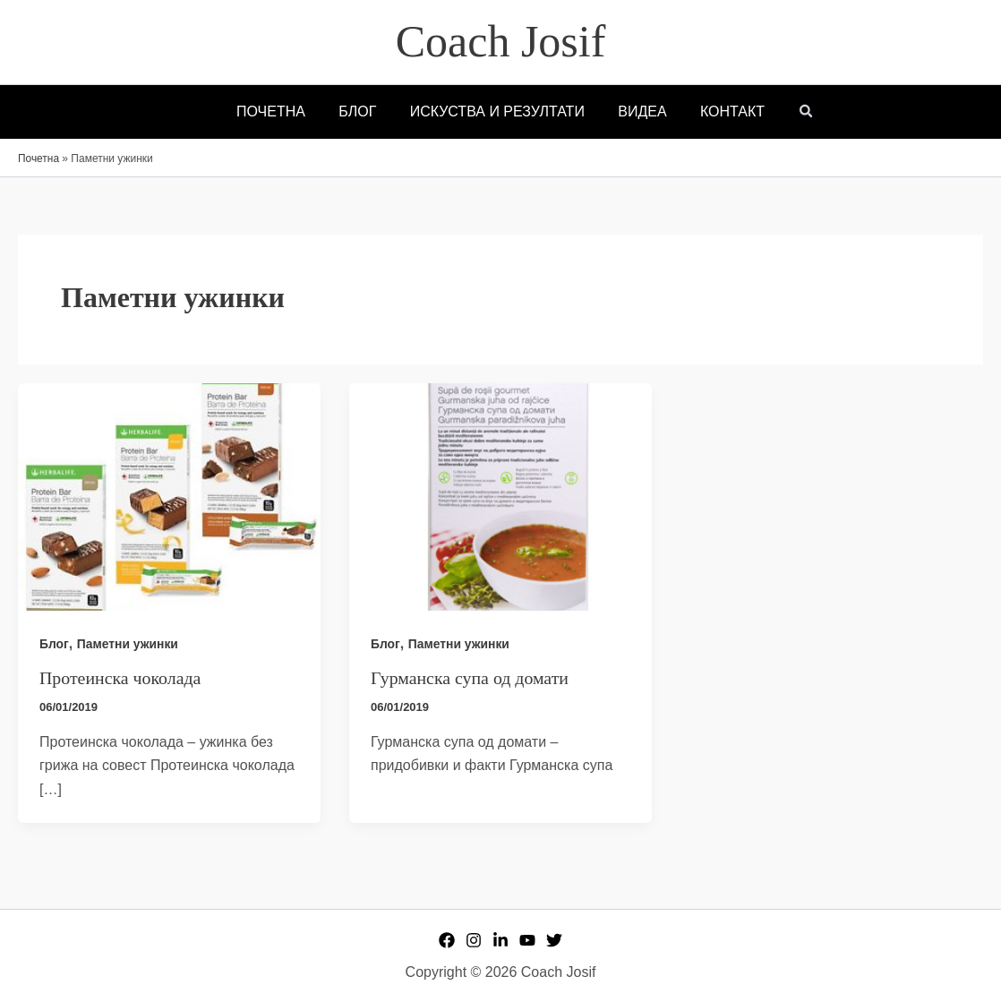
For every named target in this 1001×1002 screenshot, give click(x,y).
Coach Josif (501, 41)
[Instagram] (474, 940)
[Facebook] (447, 940)
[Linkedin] (500, 940)
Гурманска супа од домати (470, 678)
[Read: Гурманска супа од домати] (500, 495)
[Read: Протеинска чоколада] (169, 495)
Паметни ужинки (128, 644)
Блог (54, 644)
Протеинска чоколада (120, 678)
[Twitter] (554, 940)
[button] (794, 113)
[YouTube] (527, 940)
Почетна (38, 158)
